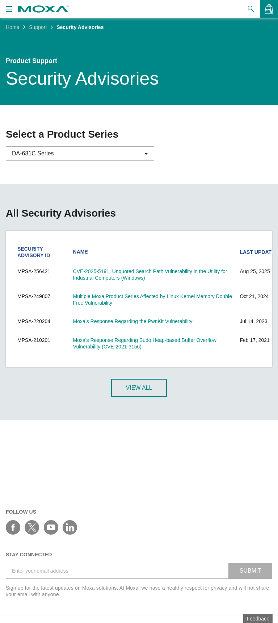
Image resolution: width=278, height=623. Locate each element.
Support (38, 27)
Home (12, 27)
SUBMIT (250, 571)
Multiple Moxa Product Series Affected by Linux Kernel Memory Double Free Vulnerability (152, 299)
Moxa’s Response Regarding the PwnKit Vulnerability (133, 321)
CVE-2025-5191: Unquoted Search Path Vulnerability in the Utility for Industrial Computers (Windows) (150, 274)
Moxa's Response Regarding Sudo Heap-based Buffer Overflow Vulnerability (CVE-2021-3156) (144, 343)
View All (139, 388)
